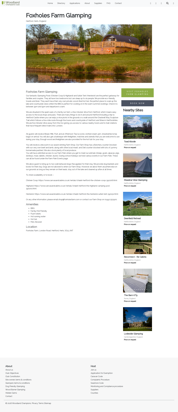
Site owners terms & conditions (18, 380)
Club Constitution (12, 376)
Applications (75, 3)
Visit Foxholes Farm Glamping (137, 92)
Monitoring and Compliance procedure (107, 386)
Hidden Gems (11, 393)
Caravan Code (97, 376)
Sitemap (47, 403)
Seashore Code (97, 383)
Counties (94, 393)
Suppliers (98, 3)
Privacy (35, 403)
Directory (61, 3)
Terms (41, 403)
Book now (137, 103)
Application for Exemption (102, 373)
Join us (93, 370)
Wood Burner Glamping (15, 390)
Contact (118, 3)
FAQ (108, 3)
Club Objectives (12, 373)
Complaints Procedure (100, 380)
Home (50, 3)
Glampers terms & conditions (17, 383)
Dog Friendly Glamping (15, 386)
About (87, 3)
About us (9, 370)
